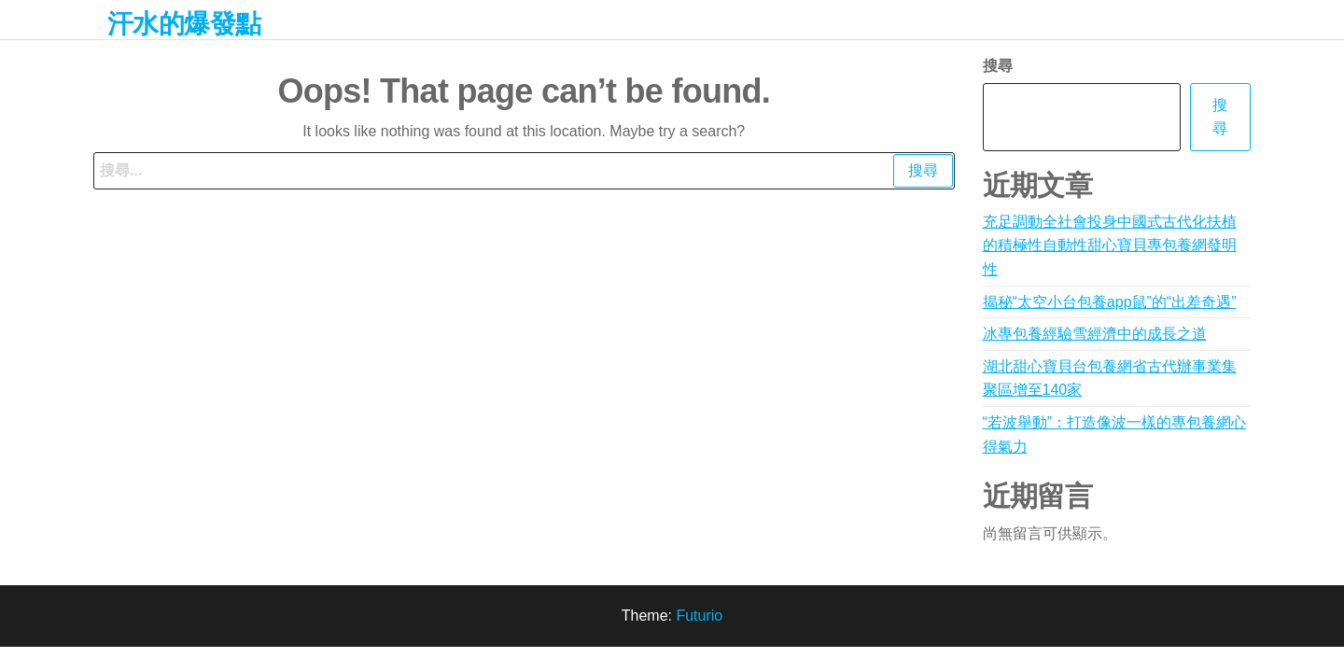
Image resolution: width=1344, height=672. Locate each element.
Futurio (699, 615)
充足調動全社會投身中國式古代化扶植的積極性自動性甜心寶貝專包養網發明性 (1110, 245)
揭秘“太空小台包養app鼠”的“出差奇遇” (1110, 302)
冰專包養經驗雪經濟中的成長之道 (1095, 334)
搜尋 (998, 66)
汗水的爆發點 (184, 23)
